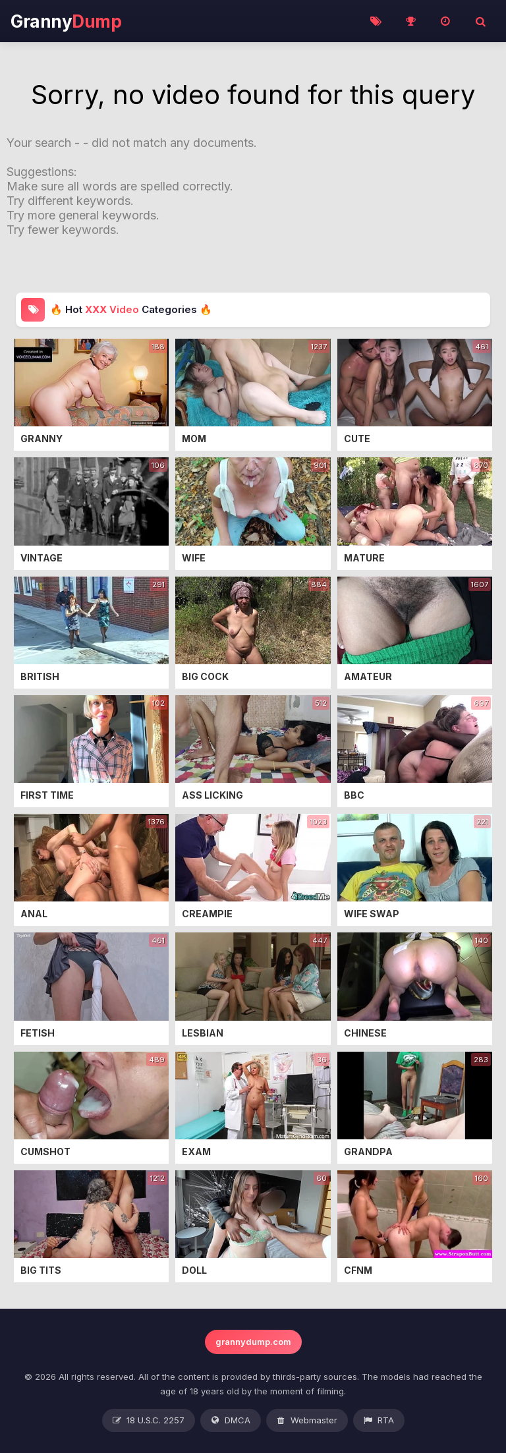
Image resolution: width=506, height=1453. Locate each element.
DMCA (230, 1420)
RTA (379, 1420)
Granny (66, 21)
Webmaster (307, 1420)
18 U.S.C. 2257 (148, 1420)
